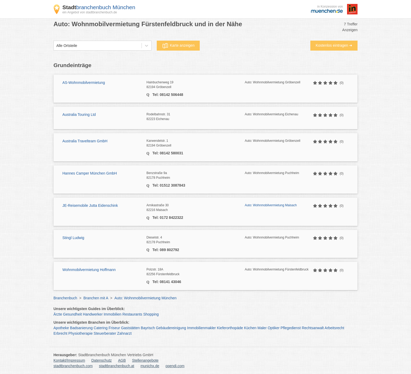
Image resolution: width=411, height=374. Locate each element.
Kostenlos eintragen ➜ (334, 45)
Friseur (114, 328)
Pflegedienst (290, 328)
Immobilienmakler (201, 328)
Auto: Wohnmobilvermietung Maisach (271, 205)
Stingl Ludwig (73, 238)
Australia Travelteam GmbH (84, 141)
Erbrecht (60, 333)
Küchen (250, 328)
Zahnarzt (124, 333)
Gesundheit (72, 314)
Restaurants (132, 314)
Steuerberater (105, 333)
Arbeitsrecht (334, 328)
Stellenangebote (145, 360)
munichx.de (149, 366)
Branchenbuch (65, 298)
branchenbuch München (98, 7)
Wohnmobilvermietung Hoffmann (89, 270)
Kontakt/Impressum (69, 360)
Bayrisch (148, 328)
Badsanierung (81, 328)
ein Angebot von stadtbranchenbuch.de (89, 12)
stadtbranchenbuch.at (116, 366)
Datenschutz (101, 360)
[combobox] (56, 45)
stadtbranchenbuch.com (73, 366)
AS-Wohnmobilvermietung (83, 82)
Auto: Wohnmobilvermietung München (145, 298)
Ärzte (57, 314)
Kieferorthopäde (230, 328)
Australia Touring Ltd (79, 114)
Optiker (273, 328)
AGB (122, 360)
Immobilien (112, 314)
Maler (262, 328)
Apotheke (61, 328)
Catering (100, 328)
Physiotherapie (80, 333)
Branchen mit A (95, 298)
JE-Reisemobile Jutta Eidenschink (90, 205)
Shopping (151, 314)
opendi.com (174, 366)
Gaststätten (130, 328)
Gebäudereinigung (171, 328)
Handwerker (92, 314)
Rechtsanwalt (313, 328)
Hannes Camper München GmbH (89, 173)
